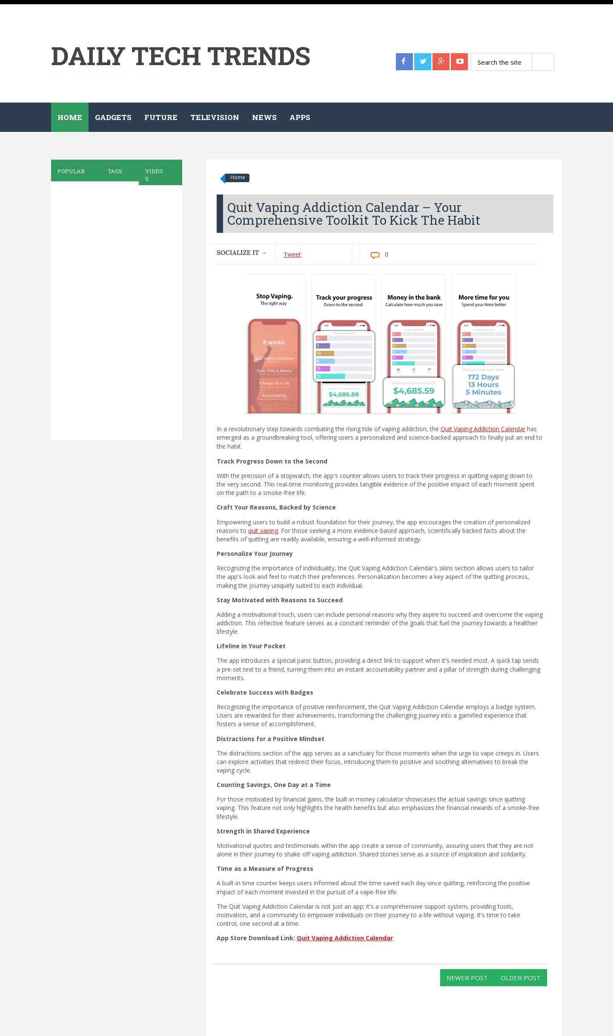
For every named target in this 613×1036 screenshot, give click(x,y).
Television (214, 117)
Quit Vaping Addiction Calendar (483, 429)
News (264, 117)
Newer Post (467, 977)
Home (69, 117)
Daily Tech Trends (180, 55)
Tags (115, 171)
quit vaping (263, 531)
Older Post (521, 977)
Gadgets (113, 117)
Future (161, 117)
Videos (154, 175)
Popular (71, 171)
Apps (299, 117)
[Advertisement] (115, 311)
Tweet (292, 254)
